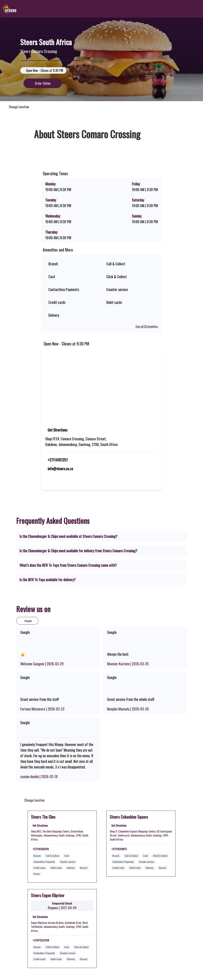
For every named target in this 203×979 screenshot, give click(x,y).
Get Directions (58, 430)
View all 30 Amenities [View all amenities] (146, 326)
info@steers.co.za (61, 468)
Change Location (18, 106)
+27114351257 (58, 459)
